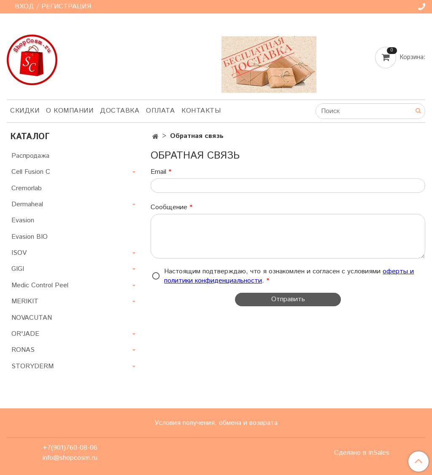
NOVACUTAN (31, 318)
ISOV (19, 253)
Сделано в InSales (361, 453)
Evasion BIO (29, 237)
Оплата (160, 111)
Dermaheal (27, 204)
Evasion (22, 220)
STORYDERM (32, 366)
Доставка (119, 111)
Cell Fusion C (30, 172)
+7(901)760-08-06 (70, 448)
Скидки (24, 111)
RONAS (23, 350)
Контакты (201, 111)
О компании (69, 111)
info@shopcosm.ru (70, 458)
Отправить (288, 299)
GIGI (17, 269)
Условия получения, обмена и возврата (216, 423)
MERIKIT (24, 301)
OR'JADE (25, 334)
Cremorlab (26, 188)
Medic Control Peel (39, 285)
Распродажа (30, 156)
